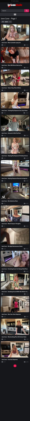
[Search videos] (26, 10)
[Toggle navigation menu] (15, 14)
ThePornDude (15, 1)
